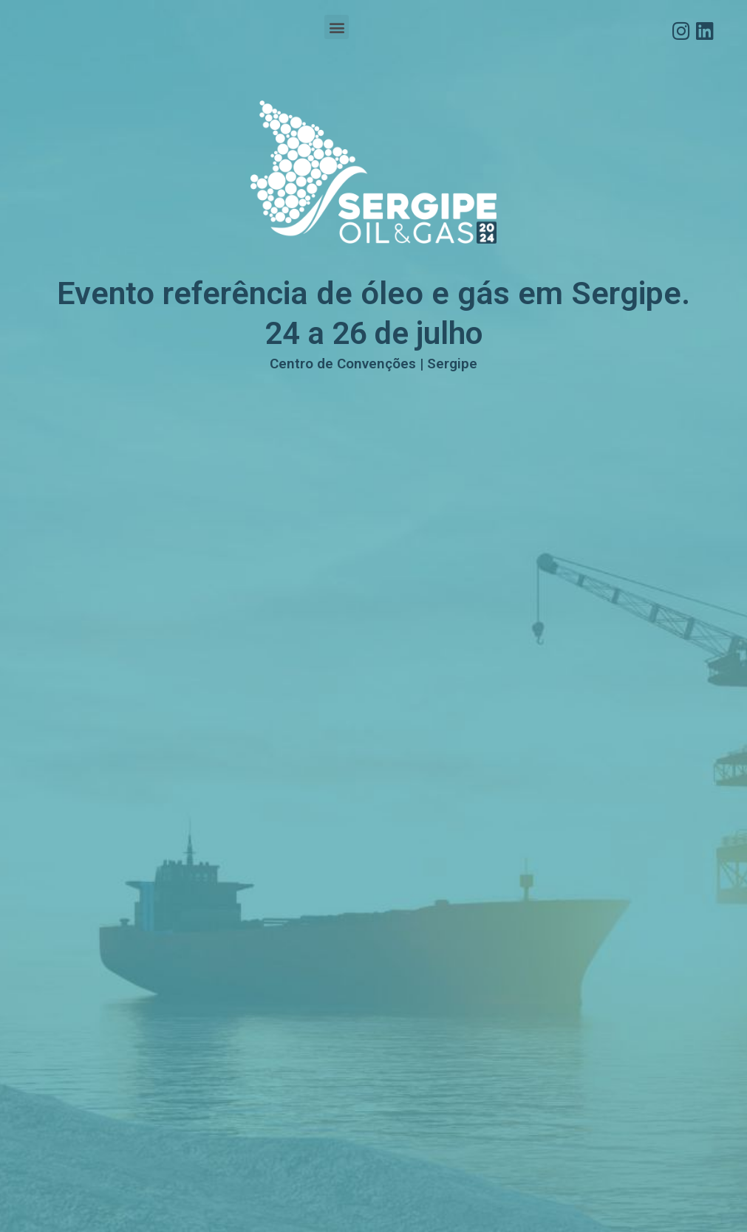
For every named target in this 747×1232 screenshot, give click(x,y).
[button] (336, 27)
